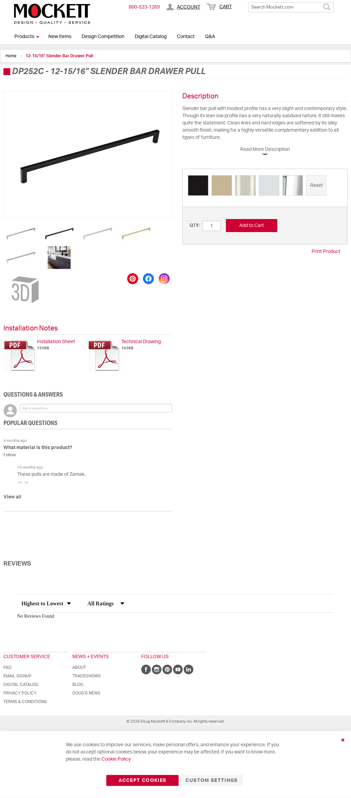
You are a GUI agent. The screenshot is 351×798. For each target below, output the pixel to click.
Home (11, 56)
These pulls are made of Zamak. (51, 474)
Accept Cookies (142, 780)
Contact (186, 36)
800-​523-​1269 (144, 7)
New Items (59, 36)
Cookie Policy (116, 759)
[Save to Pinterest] (132, 278)
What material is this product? (37, 447)
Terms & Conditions (25, 702)
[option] (198, 185)
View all (12, 497)
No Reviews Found (35, 616)
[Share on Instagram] (164, 278)
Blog (77, 684)
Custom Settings (211, 780)
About (79, 667)
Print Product (326, 251)
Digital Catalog (151, 36)
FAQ (7, 667)
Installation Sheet (56, 341)
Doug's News (86, 693)
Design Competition (103, 36)
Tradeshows (86, 676)
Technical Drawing (141, 341)
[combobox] (291, 7)
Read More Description (265, 149)
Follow (9, 455)
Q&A (210, 36)
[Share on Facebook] (148, 278)
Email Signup (17, 676)
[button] (20, 233)
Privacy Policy (19, 693)
